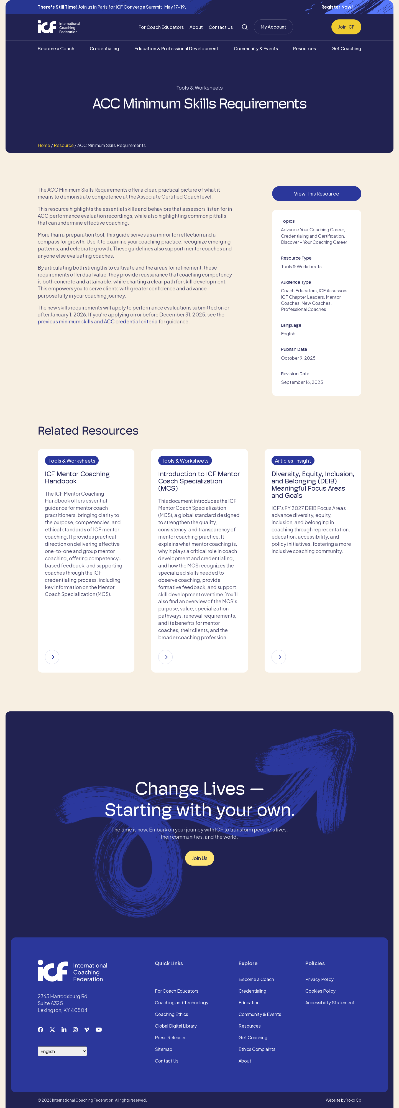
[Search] (244, 27)
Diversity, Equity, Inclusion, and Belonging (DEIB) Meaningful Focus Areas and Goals (311, 486)
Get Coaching (346, 48)
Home (44, 145)
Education (249, 1002)
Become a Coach (56, 48)
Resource (64, 145)
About (196, 27)
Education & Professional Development (176, 48)
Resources (304, 48)
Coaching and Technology (181, 1002)
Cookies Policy (320, 990)
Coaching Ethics (171, 1013)
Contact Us (221, 27)
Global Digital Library (176, 1025)
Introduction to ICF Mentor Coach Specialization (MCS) (192, 483)
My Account (273, 27)
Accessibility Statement (330, 1002)
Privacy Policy (319, 979)
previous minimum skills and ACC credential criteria (98, 321)
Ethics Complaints (257, 1048)
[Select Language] (62, 1051)
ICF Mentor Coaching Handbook (79, 479)
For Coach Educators (161, 27)
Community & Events (256, 48)
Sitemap (163, 1048)
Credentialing (104, 48)
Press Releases (170, 1037)
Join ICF (346, 27)
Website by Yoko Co (343, 1099)
